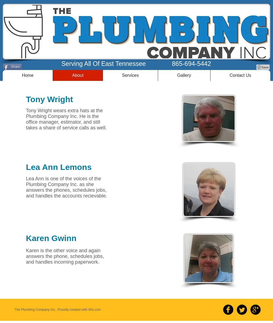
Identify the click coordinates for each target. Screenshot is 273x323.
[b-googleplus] (255, 309)
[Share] (12, 66)
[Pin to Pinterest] (263, 67)
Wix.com (94, 310)
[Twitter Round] (242, 309)
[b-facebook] (228, 309)
